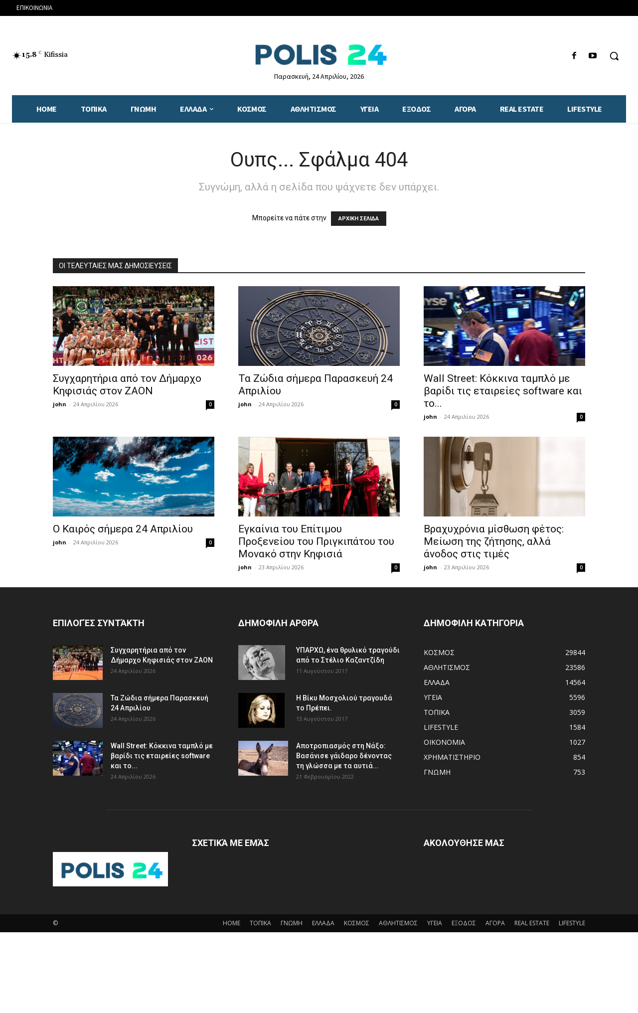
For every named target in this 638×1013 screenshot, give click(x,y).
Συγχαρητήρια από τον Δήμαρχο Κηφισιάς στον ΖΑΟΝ (127, 384)
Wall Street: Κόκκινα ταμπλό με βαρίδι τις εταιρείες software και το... (503, 390)
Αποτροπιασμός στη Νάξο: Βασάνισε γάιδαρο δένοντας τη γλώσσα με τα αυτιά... (344, 756)
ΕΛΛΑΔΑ (323, 923)
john (59, 404)
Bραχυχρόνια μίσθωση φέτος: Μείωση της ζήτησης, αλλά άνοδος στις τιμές (494, 541)
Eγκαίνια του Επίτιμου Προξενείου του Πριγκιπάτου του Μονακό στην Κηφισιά (316, 541)
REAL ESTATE (531, 923)
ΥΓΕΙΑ (434, 923)
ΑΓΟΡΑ (495, 923)
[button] (614, 56)
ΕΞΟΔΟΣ (464, 923)
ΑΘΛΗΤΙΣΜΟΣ (398, 923)
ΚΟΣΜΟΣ (356, 923)
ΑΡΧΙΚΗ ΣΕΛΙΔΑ (358, 218)
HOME (231, 923)
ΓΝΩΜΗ (292, 923)
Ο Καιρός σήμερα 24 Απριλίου (123, 529)
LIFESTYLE (572, 923)
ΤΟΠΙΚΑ (260, 923)
